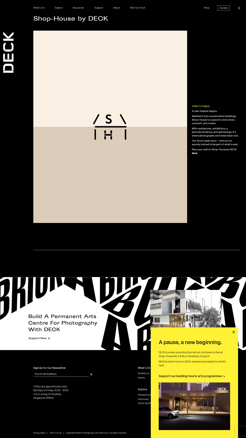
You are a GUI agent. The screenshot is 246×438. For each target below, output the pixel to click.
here (194, 153)
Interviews (143, 399)
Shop (206, 7)
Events (141, 377)
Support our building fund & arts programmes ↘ (192, 376)
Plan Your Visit (137, 7)
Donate (224, 7)
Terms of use (56, 432)
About (116, 7)
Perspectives (145, 394)
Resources (78, 7)
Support (98, 7)
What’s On (39, 7)
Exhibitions (144, 373)
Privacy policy (39, 432)
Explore (59, 7)
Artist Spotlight (146, 403)
